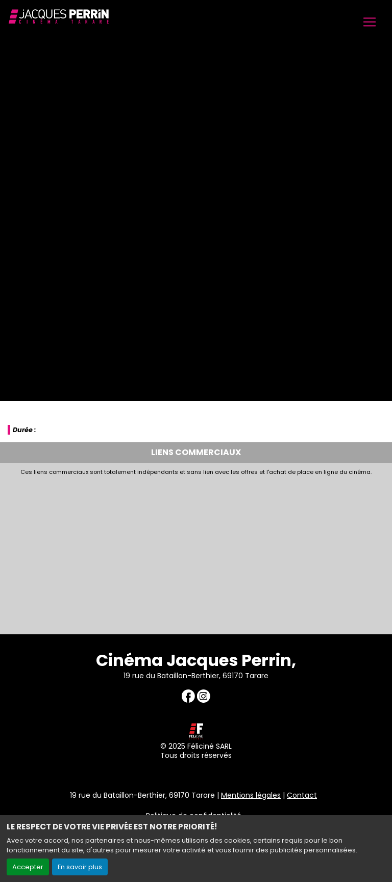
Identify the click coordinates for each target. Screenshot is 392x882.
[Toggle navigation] (369, 22)
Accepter (27, 867)
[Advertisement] (196, 552)
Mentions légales (251, 795)
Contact (302, 795)
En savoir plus (80, 867)
